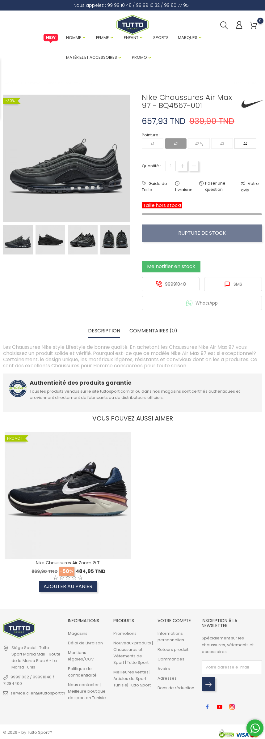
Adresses (167, 678)
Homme (73, 38)
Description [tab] (104, 331)
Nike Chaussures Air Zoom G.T (68, 563)
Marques (187, 38)
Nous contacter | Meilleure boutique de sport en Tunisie (87, 691)
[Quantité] (171, 166)
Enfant (131, 38)
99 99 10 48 (119, 5)
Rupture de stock (202, 233)
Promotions (125, 633)
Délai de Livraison (85, 643)
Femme (102, 38)
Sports (161, 38)
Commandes (171, 659)
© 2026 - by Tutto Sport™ (27, 732)
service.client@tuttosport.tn (38, 693)
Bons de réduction (176, 688)
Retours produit (173, 649)
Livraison (183, 190)
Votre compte (174, 620)
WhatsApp (202, 303)
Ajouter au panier (68, 586)
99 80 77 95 (176, 5)
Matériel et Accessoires (91, 57)
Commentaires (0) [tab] (153, 331)
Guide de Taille (154, 187)
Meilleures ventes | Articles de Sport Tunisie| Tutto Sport (132, 678)
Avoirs (164, 669)
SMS (233, 284)
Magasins (77, 633)
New (50, 39)
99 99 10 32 (148, 5)
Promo (139, 57)
